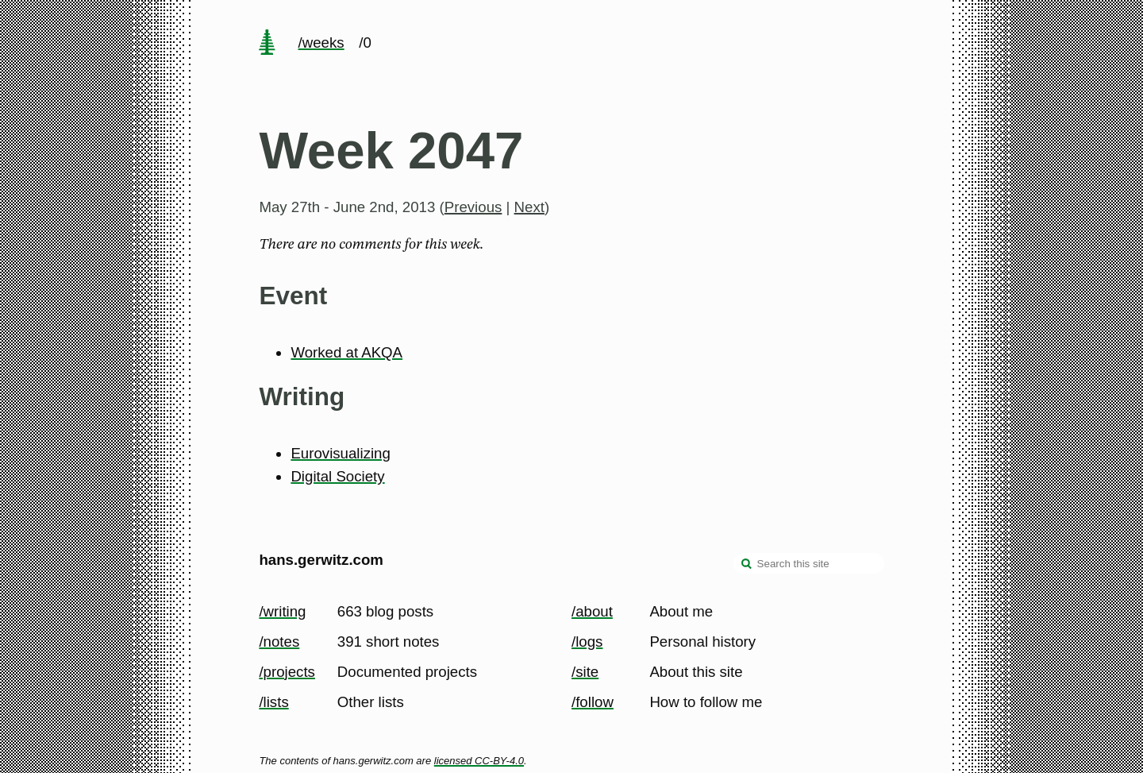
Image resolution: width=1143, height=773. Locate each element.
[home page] (267, 43)
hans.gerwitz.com (321, 559)
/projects (287, 671)
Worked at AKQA (346, 352)
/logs (587, 641)
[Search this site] (808, 563)
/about (592, 611)
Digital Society (337, 476)
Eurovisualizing (340, 453)
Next (529, 207)
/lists (273, 702)
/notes (279, 641)
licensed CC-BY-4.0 (479, 761)
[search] (747, 565)
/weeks (321, 42)
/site (585, 671)
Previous (473, 207)
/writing (282, 611)
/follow (593, 702)
